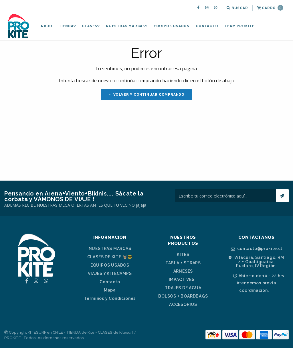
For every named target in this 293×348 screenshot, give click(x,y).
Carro (270, 8)
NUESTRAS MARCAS (126, 26)
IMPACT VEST (183, 279)
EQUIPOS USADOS (171, 26)
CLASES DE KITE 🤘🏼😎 (110, 257)
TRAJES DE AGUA (183, 288)
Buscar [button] (237, 8)
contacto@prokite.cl (256, 249)
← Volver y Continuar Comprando (146, 95)
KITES (183, 255)
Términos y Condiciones (110, 298)
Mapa (110, 290)
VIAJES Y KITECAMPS (110, 273)
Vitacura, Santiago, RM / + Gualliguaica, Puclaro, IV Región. (256, 261)
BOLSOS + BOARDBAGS (183, 296)
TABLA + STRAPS (183, 263)
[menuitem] (199, 8)
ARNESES (183, 271)
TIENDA (67, 26)
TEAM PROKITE (239, 26)
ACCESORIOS (183, 304)
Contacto (207, 26)
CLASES (91, 26)
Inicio (45, 26)
